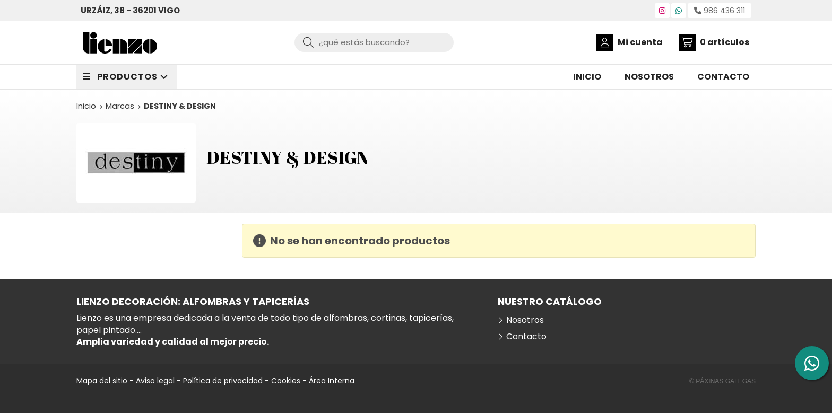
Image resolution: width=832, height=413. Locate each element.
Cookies (285, 380)
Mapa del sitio (101, 380)
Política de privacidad (223, 380)
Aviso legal (155, 380)
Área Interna (331, 380)
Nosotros (525, 320)
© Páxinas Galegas (722, 381)
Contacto (526, 336)
